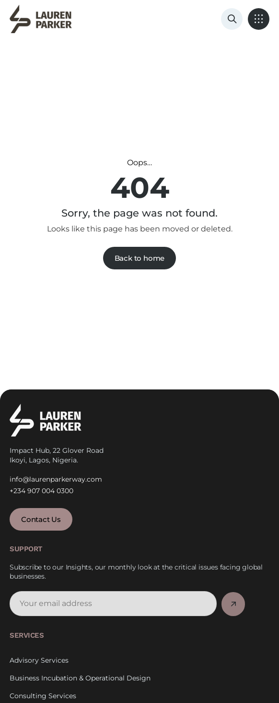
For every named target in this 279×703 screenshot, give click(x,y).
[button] (258, 18)
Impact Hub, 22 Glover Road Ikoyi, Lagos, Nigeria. (57, 455)
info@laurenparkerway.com (56, 478)
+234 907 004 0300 (41, 490)
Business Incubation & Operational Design (80, 688)
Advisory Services (39, 671)
